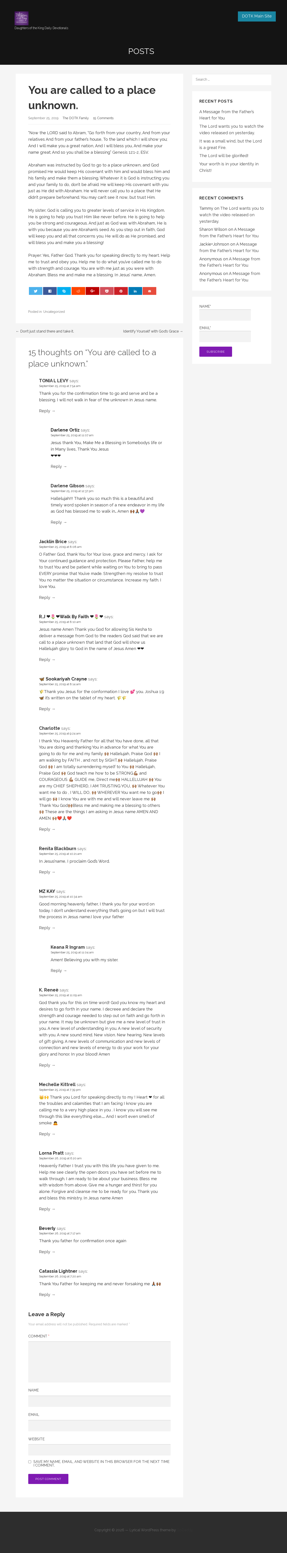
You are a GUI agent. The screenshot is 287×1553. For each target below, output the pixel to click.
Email (33, 1415)
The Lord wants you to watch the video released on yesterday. (231, 215)
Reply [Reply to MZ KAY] (44, 927)
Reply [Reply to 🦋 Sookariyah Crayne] (44, 708)
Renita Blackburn (57, 848)
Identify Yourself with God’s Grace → (153, 331)
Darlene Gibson (67, 485)
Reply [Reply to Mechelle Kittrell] (44, 1134)
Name (33, 1390)
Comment (38, 1336)
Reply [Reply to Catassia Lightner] (44, 1294)
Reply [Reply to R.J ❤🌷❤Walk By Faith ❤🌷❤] (44, 659)
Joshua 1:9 (154, 691)
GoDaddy (185, 1530)
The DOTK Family (76, 118)
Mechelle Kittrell (57, 1084)
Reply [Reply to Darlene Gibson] (56, 522)
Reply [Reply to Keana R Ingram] (56, 970)
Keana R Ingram (68, 947)
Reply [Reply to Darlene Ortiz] (56, 466)
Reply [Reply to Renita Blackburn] (44, 872)
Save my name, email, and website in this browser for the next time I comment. (101, 1463)
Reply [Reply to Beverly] (44, 1251)
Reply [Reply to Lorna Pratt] (44, 1209)
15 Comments (103, 118)
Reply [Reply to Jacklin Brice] (44, 597)
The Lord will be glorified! (223, 155)
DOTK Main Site (257, 16)
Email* (225, 334)
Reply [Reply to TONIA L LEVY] (44, 410)
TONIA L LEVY (53, 380)
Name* (225, 312)
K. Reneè (49, 990)
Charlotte (49, 728)
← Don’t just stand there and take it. (45, 331)
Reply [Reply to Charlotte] (44, 829)
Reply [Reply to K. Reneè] (44, 1065)
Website (36, 1439)
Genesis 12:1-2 (125, 152)
